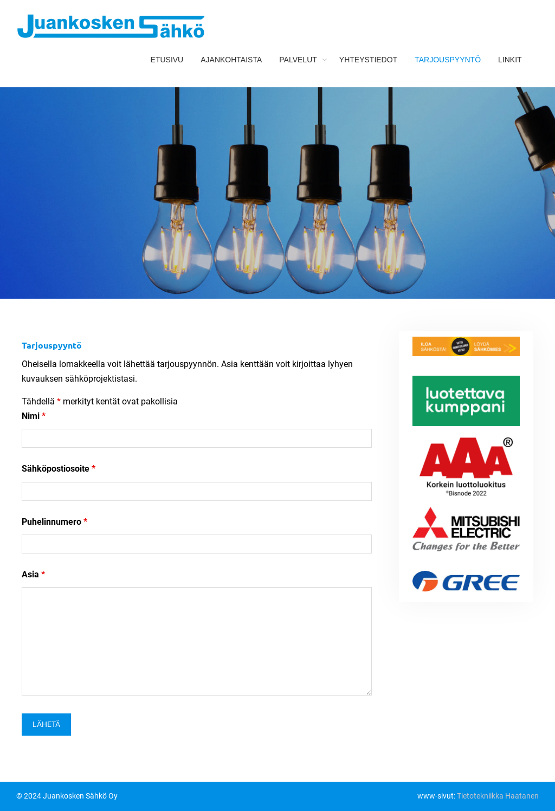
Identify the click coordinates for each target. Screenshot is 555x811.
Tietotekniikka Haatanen (498, 795)
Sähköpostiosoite (58, 469)
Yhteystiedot (368, 59)
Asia (33, 574)
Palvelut (298, 59)
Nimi (34, 416)
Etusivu (167, 59)
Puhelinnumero (54, 522)
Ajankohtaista (231, 59)
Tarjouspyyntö (448, 59)
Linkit (510, 59)
